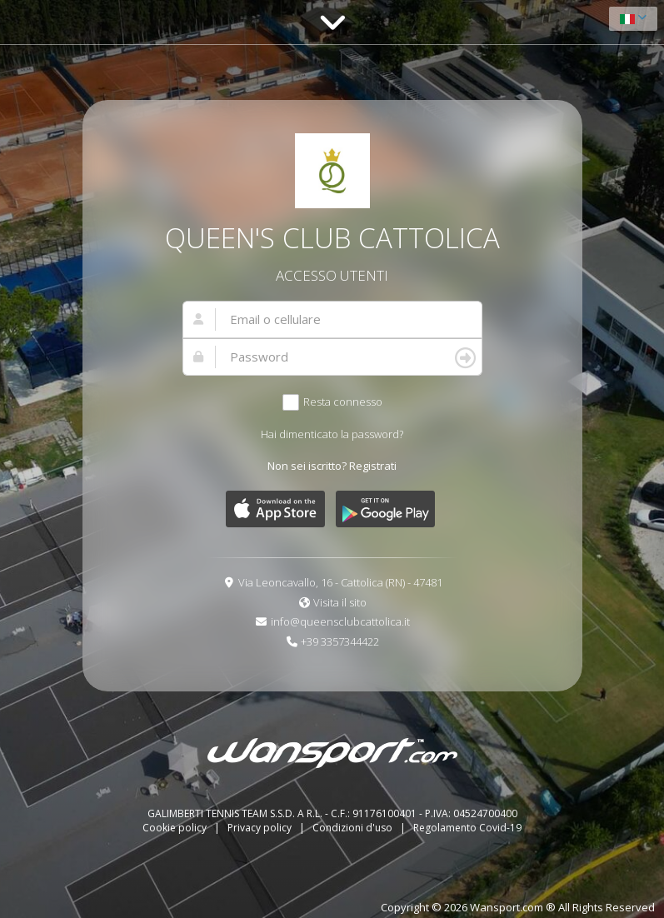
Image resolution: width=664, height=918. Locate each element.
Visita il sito (340, 602)
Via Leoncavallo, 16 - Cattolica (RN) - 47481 (340, 582)
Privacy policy (260, 828)
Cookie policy (175, 828)
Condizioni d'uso (353, 828)
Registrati (373, 465)
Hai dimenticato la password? (332, 434)
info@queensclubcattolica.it (340, 621)
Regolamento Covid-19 (467, 828)
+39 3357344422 (340, 641)
